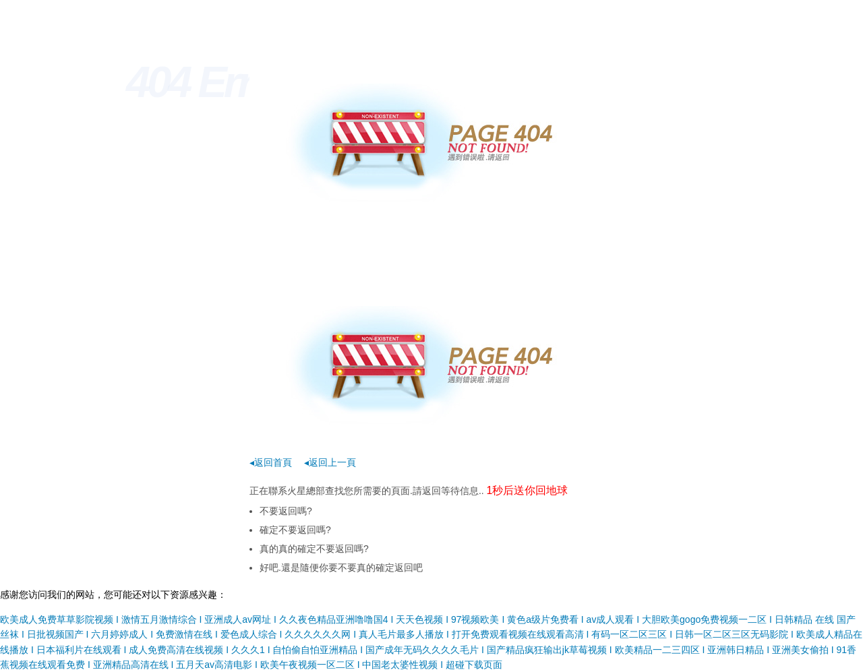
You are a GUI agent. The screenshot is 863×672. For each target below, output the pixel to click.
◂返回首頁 (270, 462)
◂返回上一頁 (330, 462)
